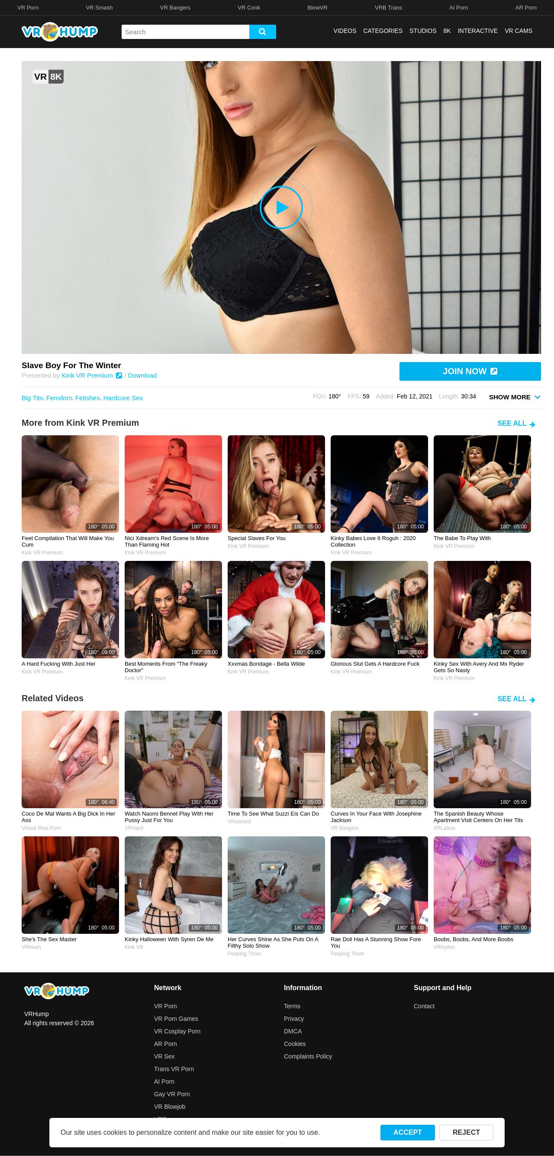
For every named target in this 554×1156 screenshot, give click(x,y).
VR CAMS (518, 30)
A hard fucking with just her (59, 664)
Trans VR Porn (174, 1068)
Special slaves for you (257, 538)
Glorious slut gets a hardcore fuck (375, 664)
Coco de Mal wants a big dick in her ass (68, 816)
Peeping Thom (244, 954)
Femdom (59, 398)
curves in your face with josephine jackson (376, 816)
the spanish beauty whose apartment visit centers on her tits (478, 816)
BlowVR (318, 7)
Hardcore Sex (123, 398)
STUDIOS (422, 30)
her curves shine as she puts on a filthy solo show (273, 942)
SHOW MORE (515, 396)
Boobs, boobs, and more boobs (473, 939)
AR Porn (526, 7)
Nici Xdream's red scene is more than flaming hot (167, 541)
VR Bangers (175, 7)
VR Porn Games (176, 1018)
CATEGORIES (383, 30)
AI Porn (458, 7)
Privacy (294, 1018)
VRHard (134, 828)
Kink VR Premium (92, 375)
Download (142, 375)
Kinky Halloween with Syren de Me (169, 939)
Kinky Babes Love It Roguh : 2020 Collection (373, 541)
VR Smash (99, 7)
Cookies (295, 1043)
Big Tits (32, 398)
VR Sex (164, 1056)
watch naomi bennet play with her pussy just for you (169, 816)
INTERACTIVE (478, 30)
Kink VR (134, 947)
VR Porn (28, 7)
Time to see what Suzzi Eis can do (273, 813)
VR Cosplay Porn (177, 1031)
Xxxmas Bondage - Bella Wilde (266, 664)
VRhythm (444, 947)
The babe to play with (462, 538)
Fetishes (87, 398)
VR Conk (249, 7)
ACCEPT (407, 1132)
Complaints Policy (308, 1056)
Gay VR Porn (172, 1094)
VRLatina (444, 828)
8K (447, 30)
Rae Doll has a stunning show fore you (376, 942)
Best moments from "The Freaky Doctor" (166, 667)
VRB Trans (388, 7)
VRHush (31, 947)
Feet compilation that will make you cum (68, 541)
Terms (292, 1006)
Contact (424, 1006)
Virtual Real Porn (41, 828)
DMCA (293, 1031)
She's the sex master (49, 939)
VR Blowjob (169, 1106)
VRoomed (239, 822)
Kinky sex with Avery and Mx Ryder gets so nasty (479, 667)
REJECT (466, 1132)
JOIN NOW (470, 371)
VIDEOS (345, 30)
